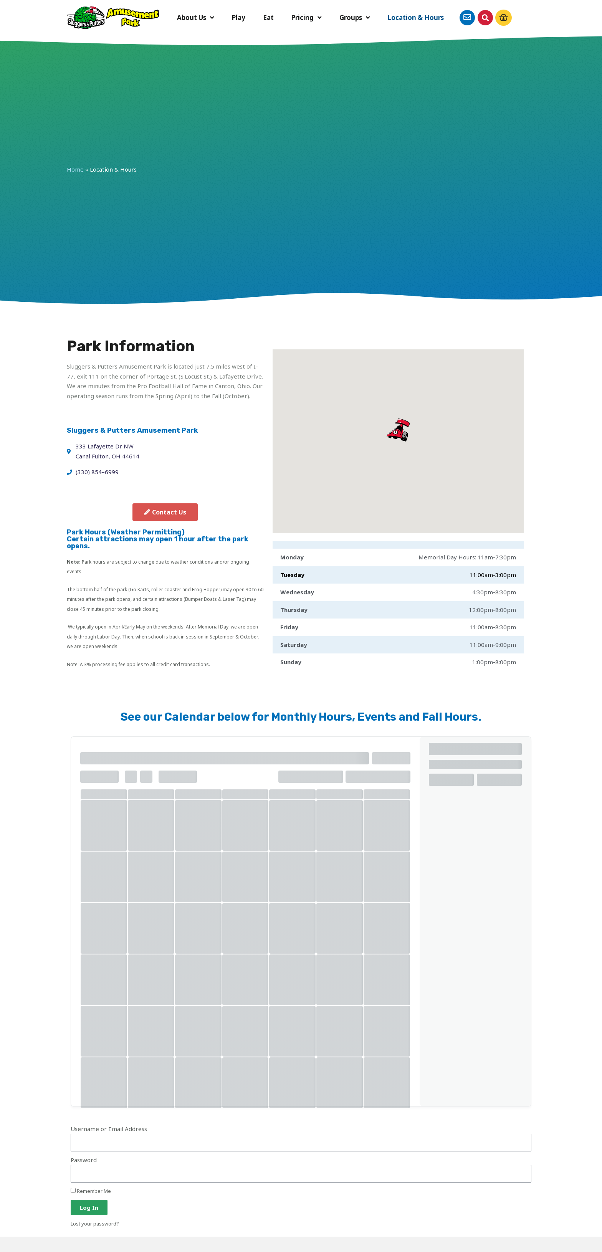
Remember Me (91, 1190)
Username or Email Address (109, 1129)
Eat (268, 17)
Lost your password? (95, 1223)
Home (75, 169)
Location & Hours (416, 17)
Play (238, 17)
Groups (354, 18)
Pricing (306, 18)
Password (84, 1160)
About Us (195, 18)
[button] (485, 17)
